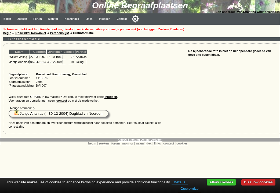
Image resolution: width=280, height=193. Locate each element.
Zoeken (22, 18)
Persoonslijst (59, 33)
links (157, 143)
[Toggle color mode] (135, 18)
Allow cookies (221, 182)
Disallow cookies (258, 182)
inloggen (110, 96)
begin (92, 143)
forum (115, 143)
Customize (189, 189)
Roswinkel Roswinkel (30, 33)
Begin (7, 18)
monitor (127, 143)
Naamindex (72, 18)
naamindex (143, 143)
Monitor (53, 18)
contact (61, 100)
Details (180, 182)
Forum (37, 18)
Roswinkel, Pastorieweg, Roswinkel (61, 74)
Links (88, 18)
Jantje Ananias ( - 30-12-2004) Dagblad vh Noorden (58, 114)
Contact (122, 18)
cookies (182, 143)
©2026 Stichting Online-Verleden (140, 139)
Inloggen (104, 18)
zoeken (104, 143)
